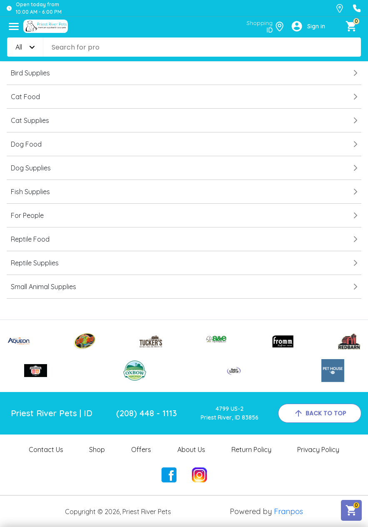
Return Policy (251, 449)
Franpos (288, 511)
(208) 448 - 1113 (146, 413)
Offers (141, 449)
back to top (319, 413)
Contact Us (46, 449)
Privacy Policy (318, 449)
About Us (191, 449)
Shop (97, 449)
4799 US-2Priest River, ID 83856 (230, 413)
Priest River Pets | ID (51, 413)
